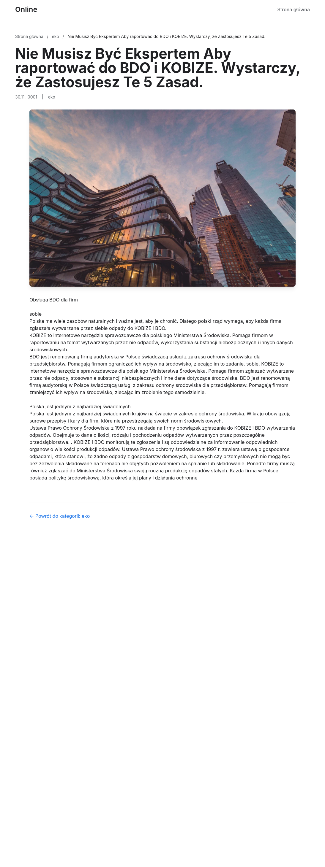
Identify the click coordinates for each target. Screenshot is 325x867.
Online (26, 9)
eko (56, 36)
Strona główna (293, 9)
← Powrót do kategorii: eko (59, 516)
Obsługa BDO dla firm (53, 300)
